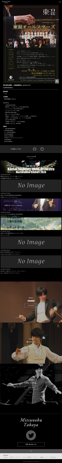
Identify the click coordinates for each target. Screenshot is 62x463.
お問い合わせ (53, 457)
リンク (47, 457)
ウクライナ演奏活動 (27, 457)
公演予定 (11, 457)
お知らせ (6, 457)
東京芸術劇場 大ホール (10, 98)
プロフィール (18, 457)
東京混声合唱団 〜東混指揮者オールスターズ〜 (17, 85)
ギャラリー (36, 457)
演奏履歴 (42, 457)
